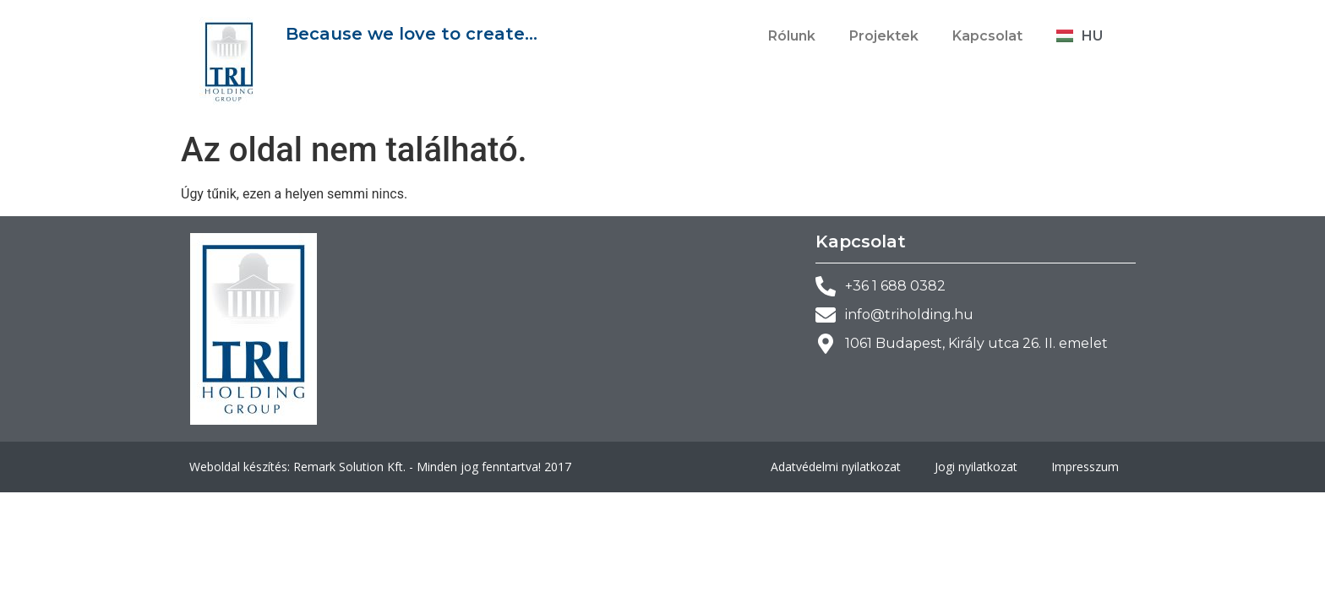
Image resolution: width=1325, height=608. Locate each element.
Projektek (884, 36)
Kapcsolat (987, 36)
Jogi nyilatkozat (976, 467)
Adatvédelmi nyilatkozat (836, 467)
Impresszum (1085, 467)
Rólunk (791, 36)
